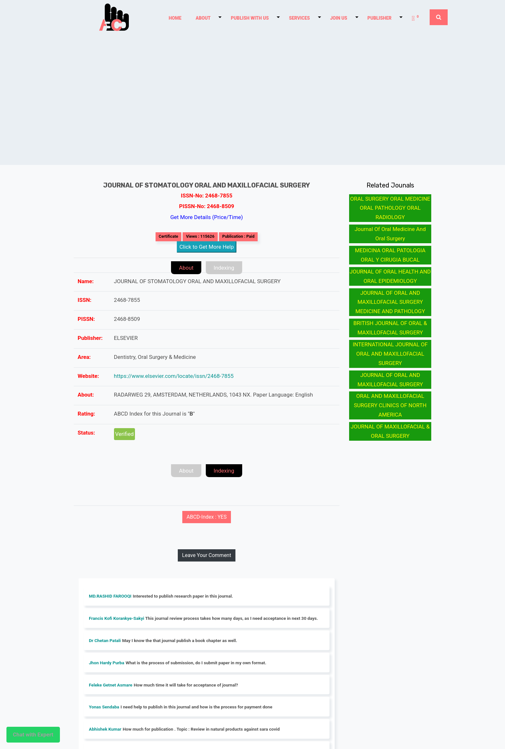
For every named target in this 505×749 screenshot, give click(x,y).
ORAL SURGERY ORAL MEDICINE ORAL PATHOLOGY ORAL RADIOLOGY (390, 208)
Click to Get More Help (206, 247)
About (186, 267)
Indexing (224, 267)
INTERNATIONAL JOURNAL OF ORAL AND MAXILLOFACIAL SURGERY (390, 353)
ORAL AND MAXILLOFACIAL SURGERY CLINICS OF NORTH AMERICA (390, 405)
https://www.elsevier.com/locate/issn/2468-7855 (174, 376)
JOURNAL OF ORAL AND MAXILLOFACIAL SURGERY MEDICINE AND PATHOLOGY (390, 302)
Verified (124, 434)
